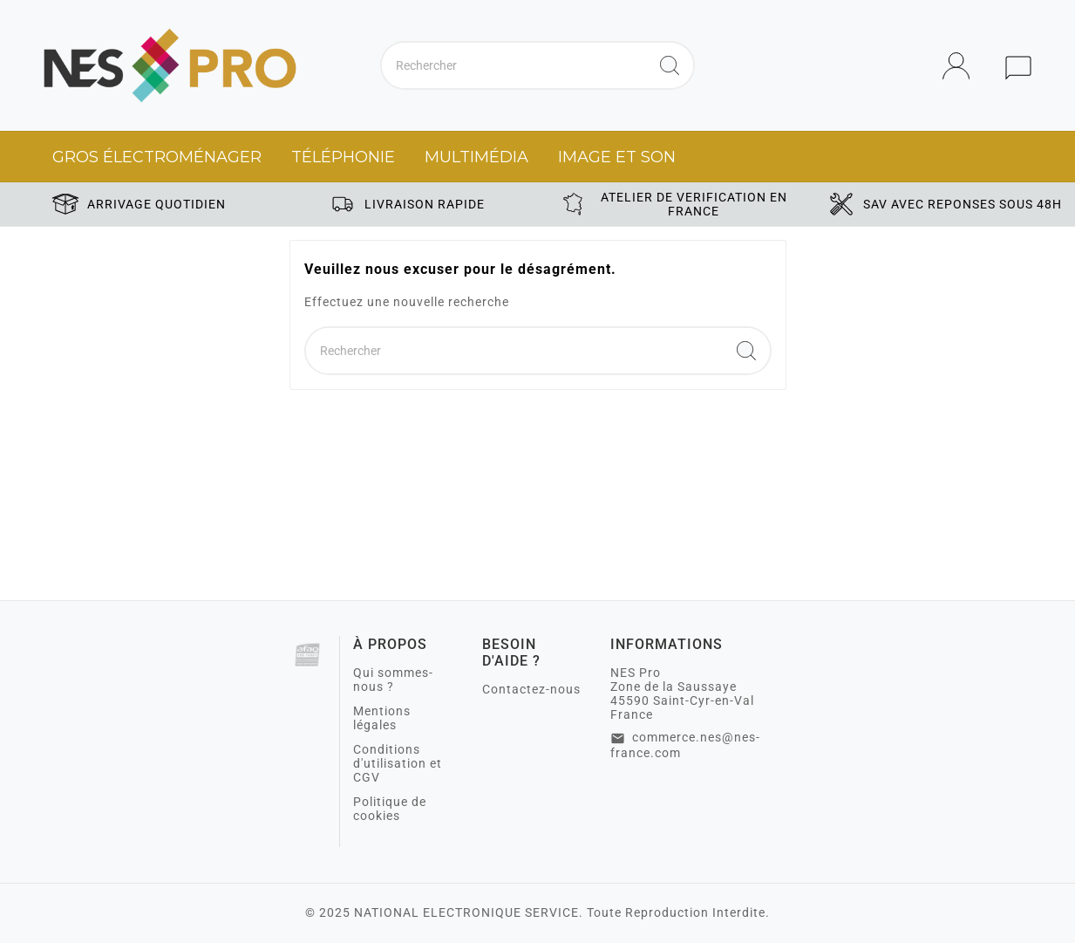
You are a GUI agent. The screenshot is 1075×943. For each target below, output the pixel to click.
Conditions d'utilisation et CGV (397, 763)
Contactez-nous (531, 689)
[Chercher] (514, 65)
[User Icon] (961, 65)
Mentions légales (382, 718)
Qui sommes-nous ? (393, 680)
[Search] (669, 65)
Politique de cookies (389, 809)
